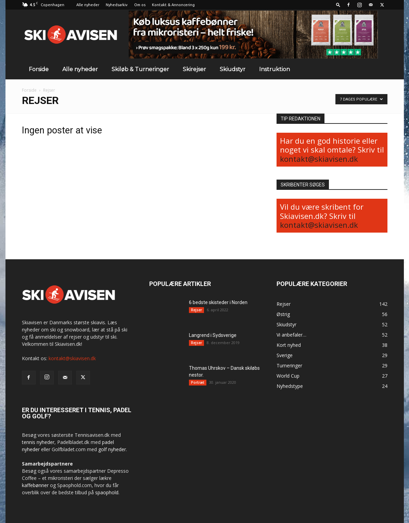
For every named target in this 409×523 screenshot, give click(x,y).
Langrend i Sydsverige (213, 335)
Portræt (197, 382)
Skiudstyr (232, 69)
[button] (338, 4)
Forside (39, 69)
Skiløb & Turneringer (140, 69)
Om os (139, 5)
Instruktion (274, 69)
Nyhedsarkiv (117, 5)
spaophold (106, 492)
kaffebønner (35, 485)
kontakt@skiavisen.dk (319, 159)
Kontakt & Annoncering (173, 5)
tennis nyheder (38, 442)
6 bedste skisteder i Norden (218, 302)
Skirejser (194, 69)
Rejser (196, 310)
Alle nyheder (87, 5)
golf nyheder (112, 449)
